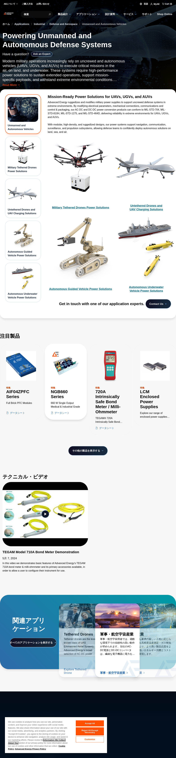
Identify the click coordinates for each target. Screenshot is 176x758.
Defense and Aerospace (63, 24)
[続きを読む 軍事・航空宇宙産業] (117, 616)
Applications (22, 24)
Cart (167, 4)
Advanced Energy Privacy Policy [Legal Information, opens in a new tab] (30, 749)
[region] (56, 735)
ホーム (6, 24)
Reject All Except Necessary (90, 732)
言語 (144, 4)
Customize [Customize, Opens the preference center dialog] (90, 740)
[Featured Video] (45, 514)
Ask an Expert (41, 54)
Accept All (90, 723)
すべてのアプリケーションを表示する (33, 642)
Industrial (40, 24)
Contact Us (157, 303)
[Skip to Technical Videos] (2, 472)
